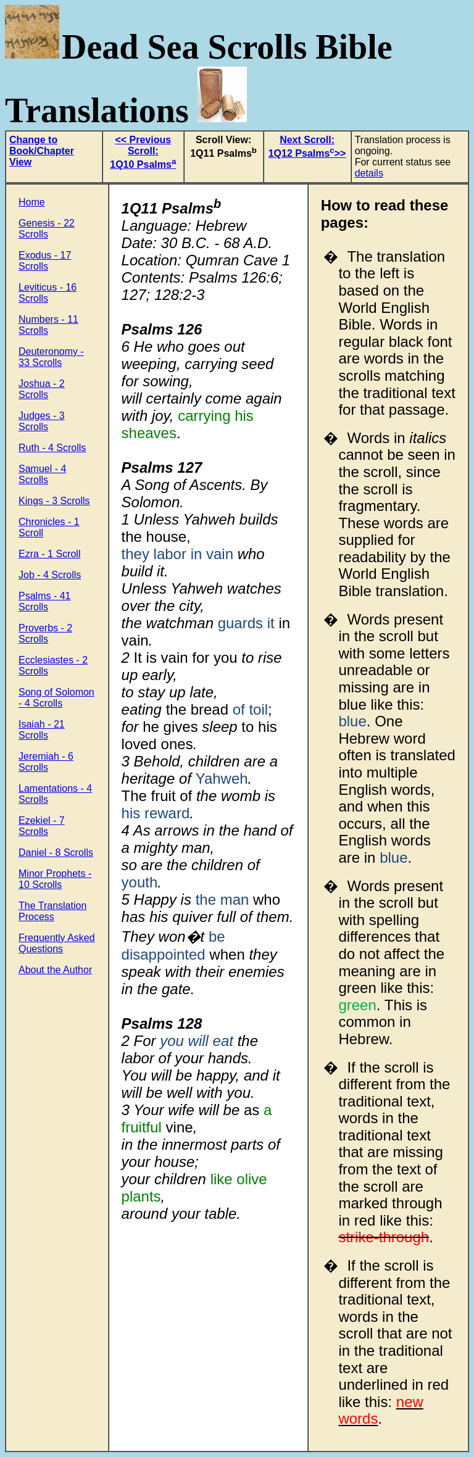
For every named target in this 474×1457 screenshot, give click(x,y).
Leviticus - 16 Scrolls (48, 293)
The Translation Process (52, 911)
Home (32, 202)
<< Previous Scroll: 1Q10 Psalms (143, 152)
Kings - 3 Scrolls (54, 501)
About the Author (55, 970)
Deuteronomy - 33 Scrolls (51, 357)
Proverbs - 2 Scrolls (45, 633)
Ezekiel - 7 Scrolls (42, 826)
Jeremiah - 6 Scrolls (46, 762)
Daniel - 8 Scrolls (56, 852)
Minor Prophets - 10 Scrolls (55, 879)
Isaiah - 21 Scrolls (42, 730)
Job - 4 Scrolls (50, 575)
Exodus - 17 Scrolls (45, 261)
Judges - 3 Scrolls (42, 421)
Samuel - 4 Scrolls (42, 474)
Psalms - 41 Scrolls (44, 601)
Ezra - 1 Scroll (49, 554)
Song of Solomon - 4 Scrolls (56, 697)
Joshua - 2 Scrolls (42, 389)
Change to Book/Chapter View (41, 151)
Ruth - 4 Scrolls (52, 447)
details (369, 173)
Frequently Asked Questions (57, 943)
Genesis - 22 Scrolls (47, 228)
